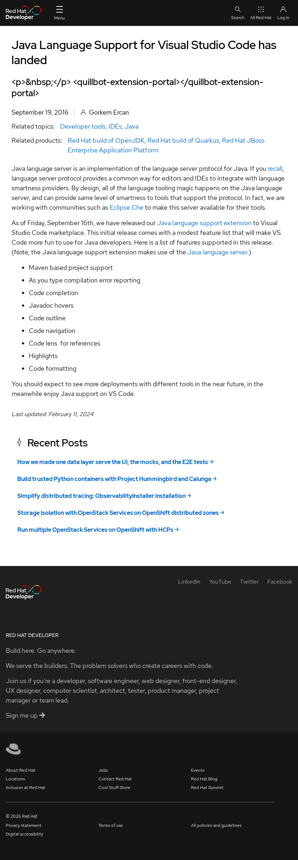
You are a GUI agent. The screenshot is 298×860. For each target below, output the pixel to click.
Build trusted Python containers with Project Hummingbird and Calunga (114, 479)
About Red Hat (20, 770)
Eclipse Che (127, 207)
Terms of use (110, 825)
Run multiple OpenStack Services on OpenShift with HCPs (95, 530)
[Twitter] (249, 581)
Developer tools (83, 126)
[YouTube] (220, 581)
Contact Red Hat (115, 779)
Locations (15, 779)
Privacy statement (23, 825)
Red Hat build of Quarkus (183, 140)
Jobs (103, 770)
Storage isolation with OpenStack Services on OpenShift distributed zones (118, 513)
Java (131, 126)
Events (197, 770)
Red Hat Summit (207, 787)
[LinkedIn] (189, 581)
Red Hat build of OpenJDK (106, 140)
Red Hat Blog (204, 779)
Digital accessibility (24, 834)
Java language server (217, 252)
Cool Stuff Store (114, 787)
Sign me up (25, 715)
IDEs (115, 126)
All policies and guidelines (216, 825)
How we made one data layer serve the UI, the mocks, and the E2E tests (112, 462)
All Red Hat (260, 13)
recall (275, 168)
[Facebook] (279, 581)
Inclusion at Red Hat (25, 787)
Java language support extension (204, 223)
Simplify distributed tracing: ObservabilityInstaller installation (101, 496)
